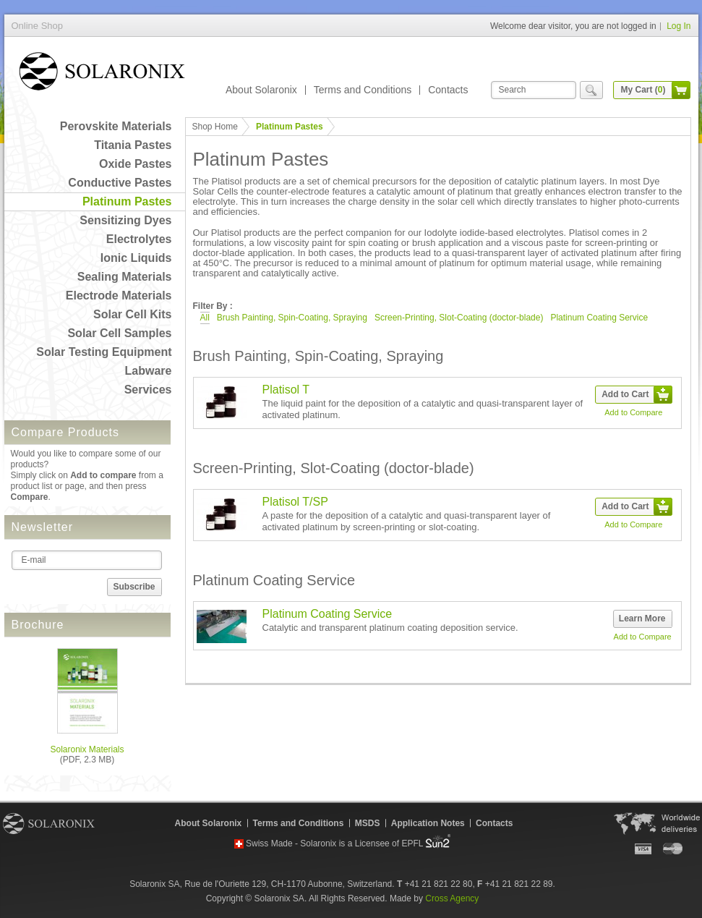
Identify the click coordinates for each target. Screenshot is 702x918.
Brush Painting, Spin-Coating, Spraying (292, 318)
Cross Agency (452, 898)
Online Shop (102, 74)
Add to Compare (633, 412)
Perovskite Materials (116, 126)
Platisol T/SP (295, 502)
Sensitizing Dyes (125, 220)
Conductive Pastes (119, 183)
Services (148, 389)
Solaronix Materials (87, 749)
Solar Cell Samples (119, 333)
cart (681, 90)
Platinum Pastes (127, 201)
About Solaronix (261, 89)
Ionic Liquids (136, 258)
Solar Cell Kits (132, 314)
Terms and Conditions (362, 89)
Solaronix (49, 823)
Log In (678, 26)
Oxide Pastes (135, 164)
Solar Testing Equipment (103, 352)
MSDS (367, 823)
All (205, 318)
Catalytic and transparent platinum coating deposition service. (390, 627)
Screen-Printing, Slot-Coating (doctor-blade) (458, 318)
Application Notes (428, 823)
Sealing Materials (124, 277)
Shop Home (215, 127)
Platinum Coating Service (599, 318)
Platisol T (286, 389)
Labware (148, 371)
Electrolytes (139, 239)
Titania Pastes (132, 145)
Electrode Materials (119, 295)
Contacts (448, 89)
